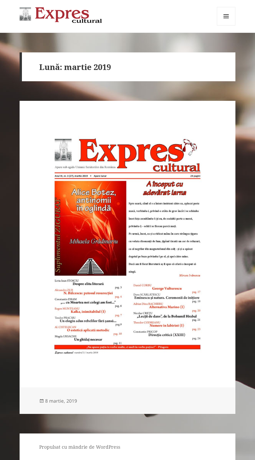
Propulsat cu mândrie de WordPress (79, 447)
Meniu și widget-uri (226, 25)
